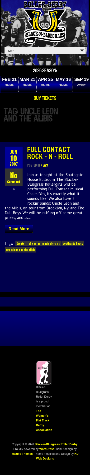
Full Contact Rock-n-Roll (50, 153)
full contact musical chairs (43, 243)
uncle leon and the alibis (20, 250)
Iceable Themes (22, 453)
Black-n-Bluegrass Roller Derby (56, 444)
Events (20, 243)
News (44, 165)
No (13, 175)
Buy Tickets (45, 98)
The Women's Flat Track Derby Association (44, 420)
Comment (13, 181)
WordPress (46, 449)
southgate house (73, 243)
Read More (19, 229)
